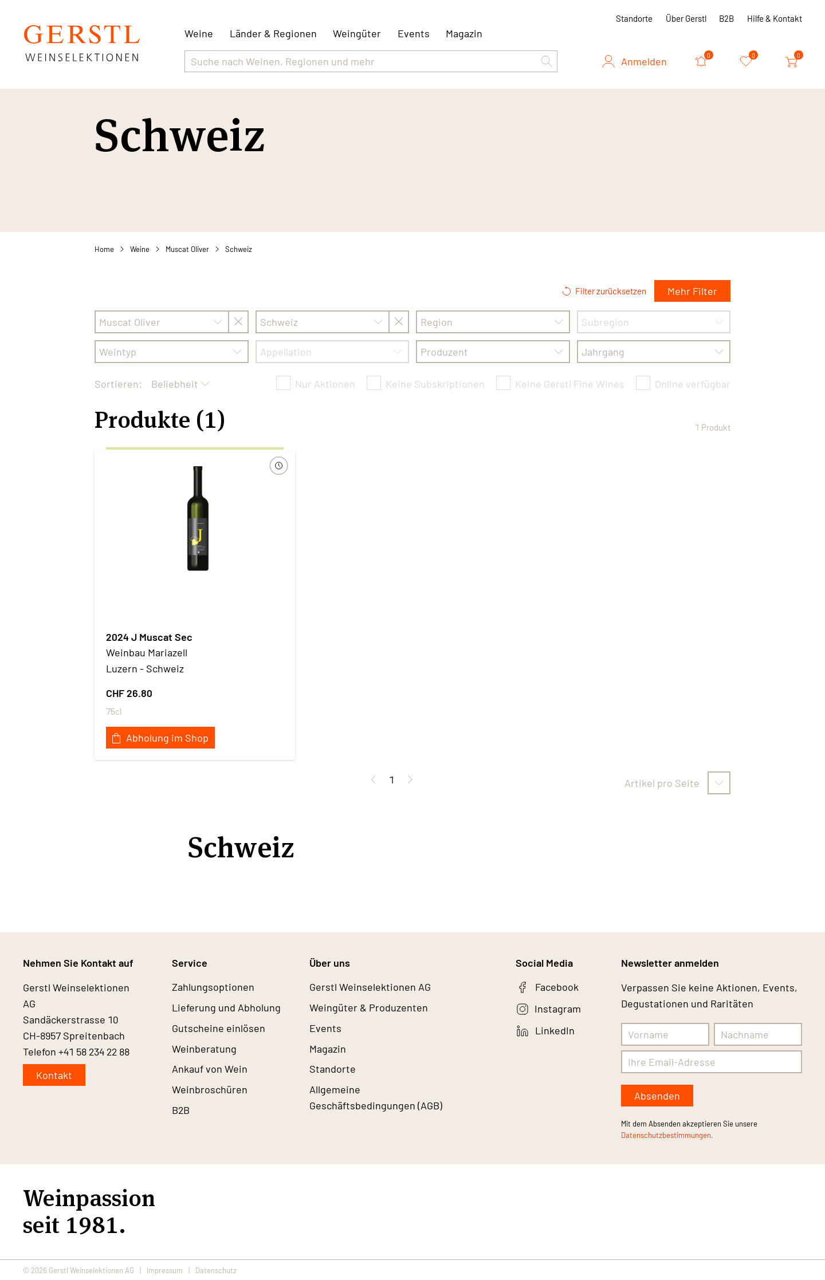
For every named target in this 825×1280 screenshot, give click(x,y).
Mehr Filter (692, 291)
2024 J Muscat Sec (149, 637)
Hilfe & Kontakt (774, 18)
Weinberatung (204, 1049)
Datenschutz (216, 1269)
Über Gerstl (686, 18)
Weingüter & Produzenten (368, 1008)
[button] (546, 61)
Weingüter (357, 33)
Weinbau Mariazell (146, 652)
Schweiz (238, 249)
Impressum (165, 1269)
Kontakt (54, 1075)
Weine (140, 249)
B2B (726, 18)
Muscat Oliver (187, 249)
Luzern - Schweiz (145, 668)
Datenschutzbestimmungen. (667, 1135)
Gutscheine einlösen (218, 1028)
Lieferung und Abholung (226, 1008)
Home (104, 249)
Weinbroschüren (209, 1090)
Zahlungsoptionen (213, 987)
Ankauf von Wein (209, 1070)
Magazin (464, 33)
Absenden (657, 1095)
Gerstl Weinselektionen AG (370, 987)
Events (414, 33)
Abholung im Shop (160, 737)
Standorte (634, 18)
